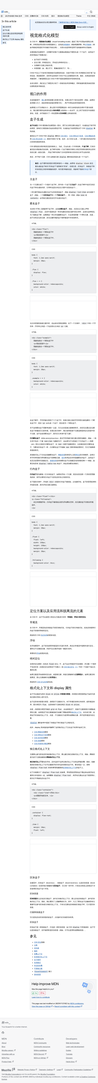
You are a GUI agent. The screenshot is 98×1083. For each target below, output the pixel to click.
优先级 (36, 948)
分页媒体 (88, 44)
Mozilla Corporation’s (13, 1074)
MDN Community (40, 1043)
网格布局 (61, 455)
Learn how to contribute (41, 997)
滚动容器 (37, 974)
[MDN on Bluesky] (6, 1032)
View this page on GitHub (41, 1006)
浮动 (32, 640)
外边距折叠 (38, 966)
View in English (69, 27)
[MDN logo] (6, 1022)
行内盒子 (35, 468)
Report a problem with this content (67, 1006)
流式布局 (44, 635)
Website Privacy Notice (26, 1070)
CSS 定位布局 (42, 682)
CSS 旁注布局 (37, 139)
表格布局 (53, 461)
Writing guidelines (40, 1050)
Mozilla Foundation (47, 1074)
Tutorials (69, 1054)
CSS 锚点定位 (69, 667)
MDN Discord (39, 1054)
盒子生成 (6, 30)
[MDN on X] (10, 1032)
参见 (4, 43)
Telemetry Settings (46, 1070)
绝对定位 (35, 658)
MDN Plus (5, 1058)
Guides (68, 1050)
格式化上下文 (76, 712)
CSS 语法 (37, 942)
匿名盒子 (35, 203)
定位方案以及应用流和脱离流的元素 (13, 34)
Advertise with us (8, 1054)
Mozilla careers (8, 1050)
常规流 (33, 622)
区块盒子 (86, 169)
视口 (43, 100)
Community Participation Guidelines (78, 1070)
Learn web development (75, 1047)
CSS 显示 (64, 136)
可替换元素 (38, 968)
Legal (59, 1070)
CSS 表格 (37, 741)
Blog (3, 1047)
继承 (35, 951)
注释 (35, 945)
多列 (63, 458)
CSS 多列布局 (39, 738)
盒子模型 (37, 960)
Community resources (42, 1047)
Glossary (69, 1058)
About (4, 1043)
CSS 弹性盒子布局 (76, 136)
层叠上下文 (38, 954)
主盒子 (33, 179)
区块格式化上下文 (69, 768)
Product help (7, 1062)
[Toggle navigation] (95, 11)
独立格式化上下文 (40, 748)
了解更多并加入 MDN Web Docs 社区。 (73, 22)
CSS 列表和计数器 (41, 744)
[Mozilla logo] (8, 1069)
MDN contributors (77, 1003)
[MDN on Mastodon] (14, 1032)
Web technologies (73, 1043)
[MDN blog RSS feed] (18, 1032)
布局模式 (37, 963)
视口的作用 (7, 27)
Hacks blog (70, 1062)
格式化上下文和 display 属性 (13, 39)
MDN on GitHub (40, 1058)
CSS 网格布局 (90, 136)
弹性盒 (77, 455)
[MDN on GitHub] (3, 1032)
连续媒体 (66, 44)
